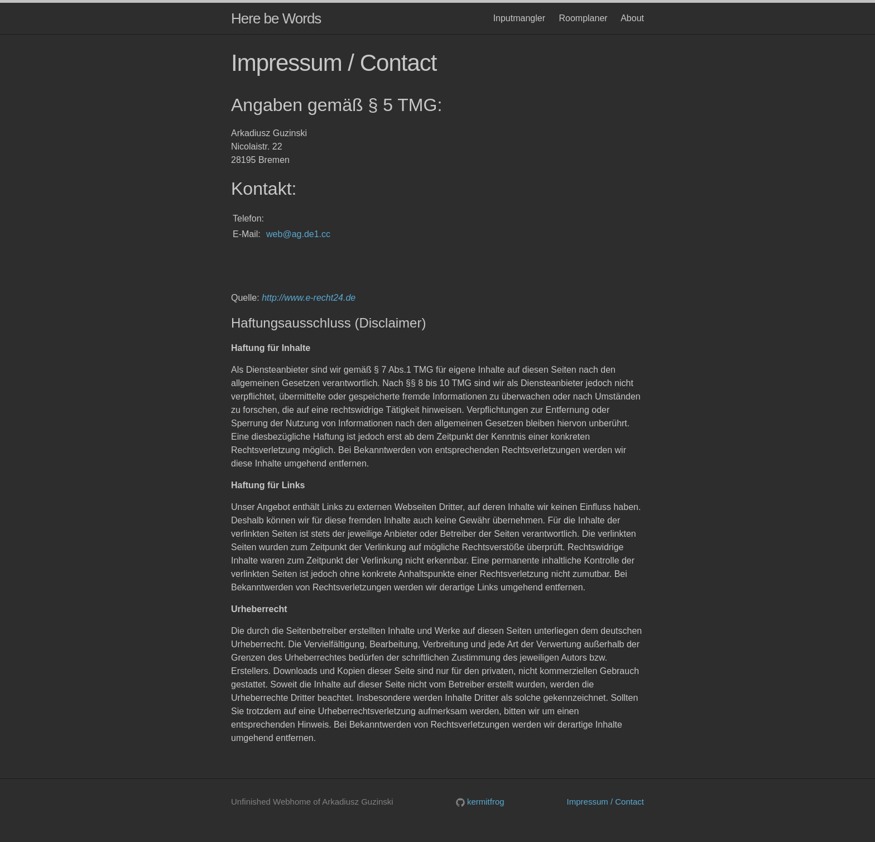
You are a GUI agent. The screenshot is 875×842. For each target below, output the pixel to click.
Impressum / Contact (605, 801)
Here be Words (276, 18)
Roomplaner (583, 18)
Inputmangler (519, 18)
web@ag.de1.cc (298, 234)
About (632, 18)
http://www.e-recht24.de (308, 297)
